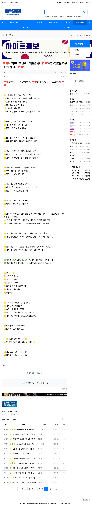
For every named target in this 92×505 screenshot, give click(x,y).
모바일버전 (86, 500)
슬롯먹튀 (47, 16)
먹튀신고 (62, 16)
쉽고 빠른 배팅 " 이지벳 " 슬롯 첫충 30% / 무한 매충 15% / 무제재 (23, 473)
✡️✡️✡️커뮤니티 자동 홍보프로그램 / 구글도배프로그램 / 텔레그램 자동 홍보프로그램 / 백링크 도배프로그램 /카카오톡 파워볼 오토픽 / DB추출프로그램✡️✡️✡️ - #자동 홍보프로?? (73, 129)
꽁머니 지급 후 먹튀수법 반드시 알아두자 (72, 105)
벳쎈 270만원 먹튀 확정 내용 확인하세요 (77, 143)
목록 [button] (63, 76)
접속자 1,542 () (84, 3)
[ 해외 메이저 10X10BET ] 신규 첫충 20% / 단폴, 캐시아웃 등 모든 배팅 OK (23, 468)
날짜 (56, 424)
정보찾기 (74, 3)
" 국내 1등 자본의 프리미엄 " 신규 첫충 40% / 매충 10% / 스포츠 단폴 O (23, 482)
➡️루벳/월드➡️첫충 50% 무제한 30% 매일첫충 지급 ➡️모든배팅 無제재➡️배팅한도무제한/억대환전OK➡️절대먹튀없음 (73, 126)
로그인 (59, 3)
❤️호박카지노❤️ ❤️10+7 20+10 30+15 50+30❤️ (73, 132)
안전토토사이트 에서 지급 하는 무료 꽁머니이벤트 (72, 111)
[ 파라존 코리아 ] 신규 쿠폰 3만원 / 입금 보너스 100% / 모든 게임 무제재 (23, 454)
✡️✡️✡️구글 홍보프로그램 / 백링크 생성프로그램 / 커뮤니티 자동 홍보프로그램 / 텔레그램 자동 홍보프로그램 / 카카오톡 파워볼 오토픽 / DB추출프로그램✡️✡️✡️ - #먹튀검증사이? (73, 123)
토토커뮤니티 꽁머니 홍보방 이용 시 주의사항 (77, 102)
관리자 (14, 414)
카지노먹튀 (77, 16)
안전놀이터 (54, 16)
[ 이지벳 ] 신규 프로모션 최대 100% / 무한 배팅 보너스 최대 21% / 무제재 (23, 458)
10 (50, 489)
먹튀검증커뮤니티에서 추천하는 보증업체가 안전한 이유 (72, 146)
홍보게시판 (77, 36)
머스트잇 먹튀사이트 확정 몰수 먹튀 (72, 158)
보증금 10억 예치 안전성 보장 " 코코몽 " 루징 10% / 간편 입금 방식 (23, 439)
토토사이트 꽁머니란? (72, 108)
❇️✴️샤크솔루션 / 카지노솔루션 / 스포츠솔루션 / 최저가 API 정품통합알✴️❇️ (23, 430)
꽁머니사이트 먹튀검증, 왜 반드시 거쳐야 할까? (72, 114)
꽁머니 (72, 99)
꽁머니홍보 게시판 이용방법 (72, 94)
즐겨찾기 (4, 3)
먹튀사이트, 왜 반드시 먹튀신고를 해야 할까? (72, 149)
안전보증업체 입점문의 (9, 412)
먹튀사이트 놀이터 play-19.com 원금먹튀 (72, 162)
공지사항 (73, 74)
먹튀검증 (69, 16)
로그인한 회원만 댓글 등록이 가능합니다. (35, 383)
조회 (64, 424)
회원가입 (66, 3)
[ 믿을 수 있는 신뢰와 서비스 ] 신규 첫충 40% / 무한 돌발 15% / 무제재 (23, 449)
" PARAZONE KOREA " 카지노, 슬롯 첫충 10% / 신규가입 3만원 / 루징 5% (23, 478)
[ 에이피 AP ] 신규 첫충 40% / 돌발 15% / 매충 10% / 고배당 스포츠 (23, 434)
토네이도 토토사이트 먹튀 (72, 152)
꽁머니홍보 (75, 50)
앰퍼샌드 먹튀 (72, 155)
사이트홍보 (86, 36)
